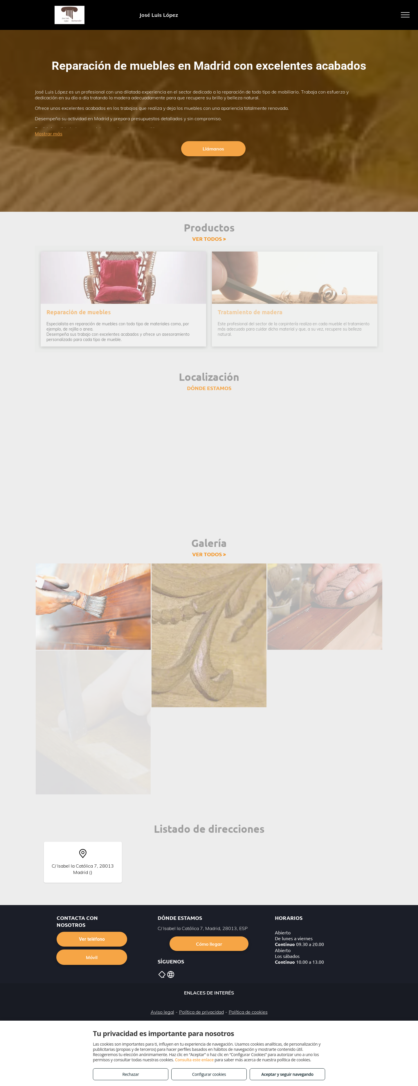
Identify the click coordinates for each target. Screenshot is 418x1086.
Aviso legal (162, 1012)
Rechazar (130, 1074)
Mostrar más (48, 134)
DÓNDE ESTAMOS (209, 388)
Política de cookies (248, 1012)
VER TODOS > (209, 238)
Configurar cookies (209, 1074)
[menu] (405, 14)
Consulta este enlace (194, 1059)
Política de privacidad (201, 1012)
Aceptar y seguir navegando (287, 1074)
